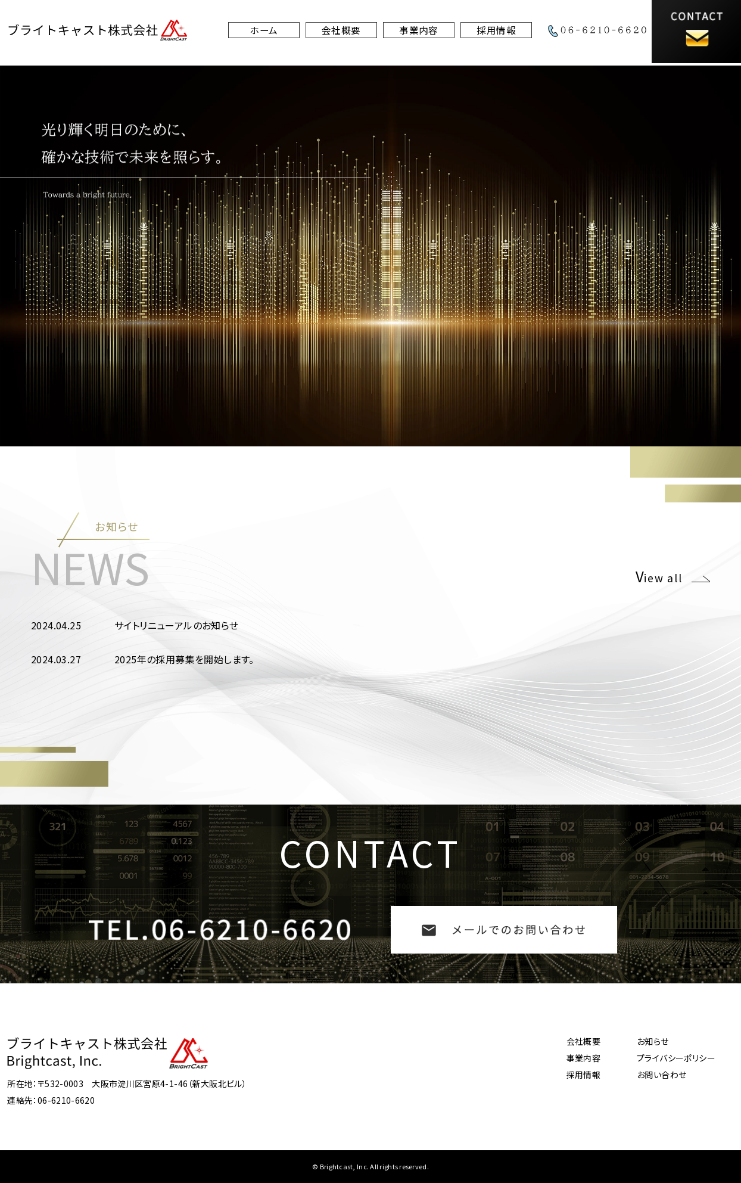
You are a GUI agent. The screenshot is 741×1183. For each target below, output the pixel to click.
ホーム (263, 33)
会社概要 (340, 33)
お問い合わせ (661, 1074)
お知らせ (653, 1041)
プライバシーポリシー (676, 1058)
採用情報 (496, 33)
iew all (663, 576)
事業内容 (418, 33)
